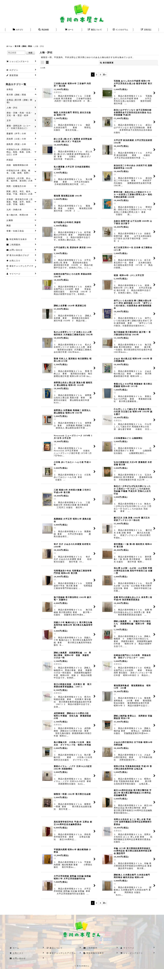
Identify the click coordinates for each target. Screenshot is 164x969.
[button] (43, 30)
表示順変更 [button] (107, 63)
